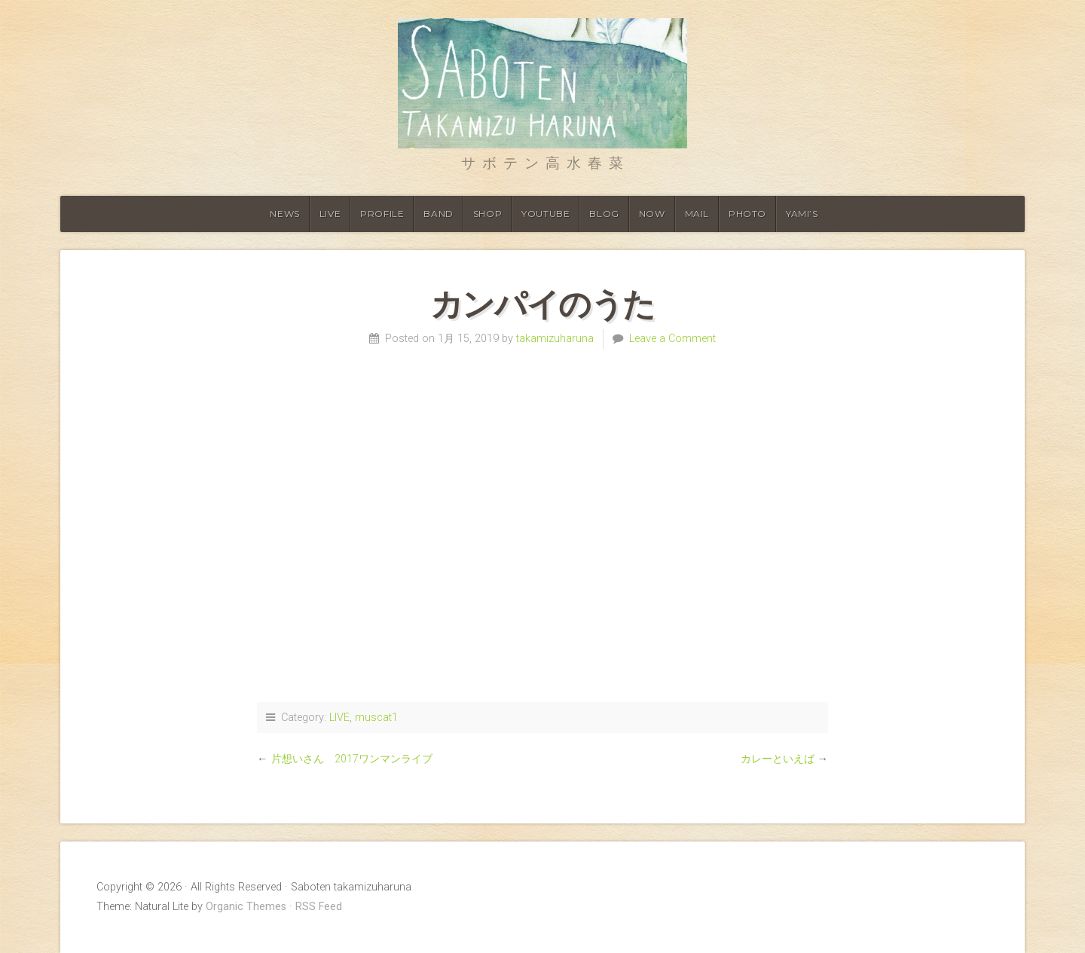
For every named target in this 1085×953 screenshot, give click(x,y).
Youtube (545, 213)
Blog (604, 213)
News (284, 213)
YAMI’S (802, 213)
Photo (747, 213)
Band (438, 213)
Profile (382, 213)
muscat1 (376, 717)
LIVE (339, 717)
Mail (697, 213)
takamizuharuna (555, 338)
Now (652, 213)
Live (330, 213)
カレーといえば (778, 759)
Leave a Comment (672, 338)
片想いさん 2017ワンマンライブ (351, 759)
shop (487, 213)
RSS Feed (318, 906)
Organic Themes (246, 906)
